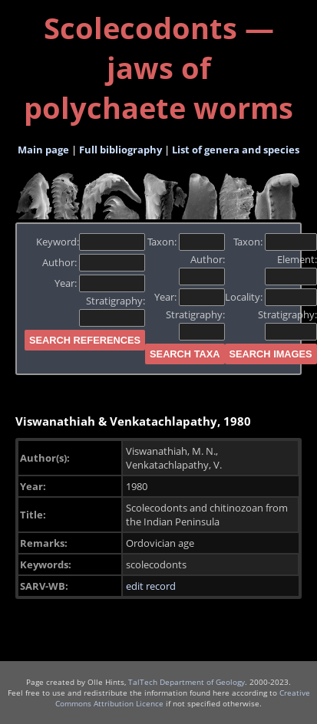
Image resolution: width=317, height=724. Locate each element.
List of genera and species (235, 149)
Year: (100, 283)
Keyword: (91, 241)
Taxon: (186, 241)
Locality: (271, 297)
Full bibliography (120, 149)
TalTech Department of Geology (186, 681)
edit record (151, 586)
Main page (43, 149)
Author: (94, 262)
